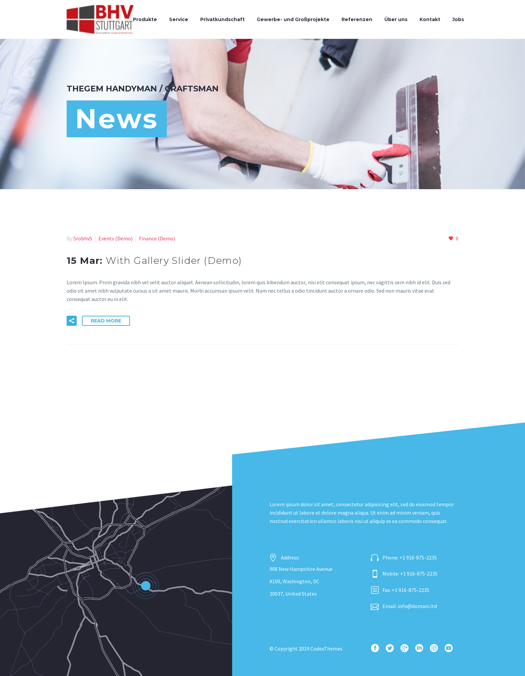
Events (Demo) (115, 238)
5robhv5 (82, 238)
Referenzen (357, 19)
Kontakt (430, 19)
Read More (106, 321)
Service (178, 19)
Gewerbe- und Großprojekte (293, 19)
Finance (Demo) (157, 238)
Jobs (458, 19)
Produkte (145, 19)
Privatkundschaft (222, 19)
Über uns (395, 19)
